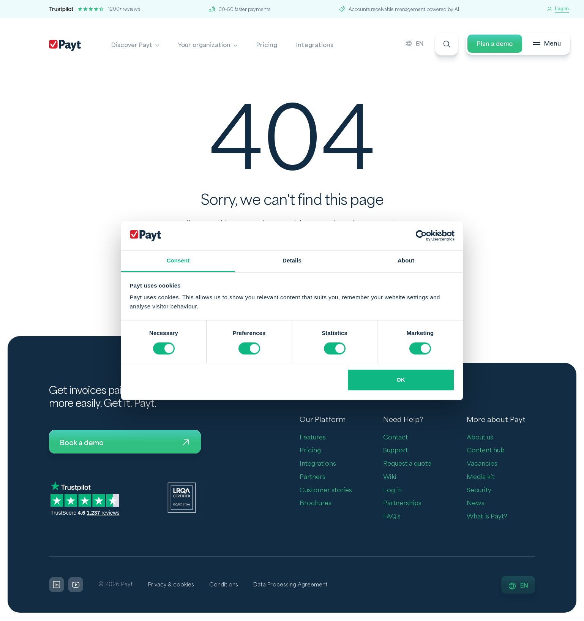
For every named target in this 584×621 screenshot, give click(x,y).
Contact (395, 437)
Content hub (486, 451)
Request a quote (407, 464)
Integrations (314, 45)
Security (479, 490)
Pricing (266, 45)
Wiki (389, 477)
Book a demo (124, 443)
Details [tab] (292, 261)
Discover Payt (131, 45)
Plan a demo (490, 45)
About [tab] (406, 261)
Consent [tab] (178, 261)
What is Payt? (487, 516)
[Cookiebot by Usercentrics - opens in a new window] (421, 235)
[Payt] (65, 45)
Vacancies (482, 464)
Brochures (315, 503)
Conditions (226, 585)
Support (395, 451)
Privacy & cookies (172, 585)
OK (400, 380)
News (476, 503)
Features (313, 437)
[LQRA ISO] (182, 498)
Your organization (204, 45)
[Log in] (558, 9)
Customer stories (326, 490)
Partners (312, 477)
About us (480, 437)
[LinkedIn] (56, 585)
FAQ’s (392, 516)
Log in (392, 490)
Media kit (480, 477)
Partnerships (402, 503)
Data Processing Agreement (294, 585)
